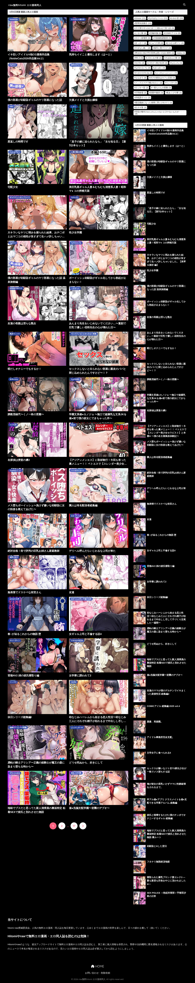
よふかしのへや (77, 728)
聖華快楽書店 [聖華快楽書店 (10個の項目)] (143, 23)
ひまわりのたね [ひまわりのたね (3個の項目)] (143, 73)
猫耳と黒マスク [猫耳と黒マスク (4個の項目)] (162, 48)
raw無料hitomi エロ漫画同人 (27, 5)
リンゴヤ (13, 682)
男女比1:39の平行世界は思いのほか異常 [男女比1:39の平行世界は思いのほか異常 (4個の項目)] (154, 53)
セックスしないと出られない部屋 (83, 334)
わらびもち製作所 (78, 19)
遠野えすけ (14, 557)
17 (74, 826)
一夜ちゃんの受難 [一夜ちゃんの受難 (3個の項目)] (161, 87)
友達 (72, 557)
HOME (97, 967)
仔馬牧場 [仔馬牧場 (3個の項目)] (140, 93)
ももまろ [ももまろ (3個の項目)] (140, 78)
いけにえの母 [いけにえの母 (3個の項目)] (154, 58)
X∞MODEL (75, 379)
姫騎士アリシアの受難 (18, 728)
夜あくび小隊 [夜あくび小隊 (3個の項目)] (174, 93)
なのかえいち (76, 243)
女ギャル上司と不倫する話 (81, 599)
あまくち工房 (76, 516)
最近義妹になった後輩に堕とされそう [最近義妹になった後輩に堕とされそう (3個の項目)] (153, 102)
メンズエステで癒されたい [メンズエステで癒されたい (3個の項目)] (148, 83)
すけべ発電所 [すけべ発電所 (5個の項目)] (142, 38)
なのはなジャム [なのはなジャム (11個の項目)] (158, 18)
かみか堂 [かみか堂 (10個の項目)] (177, 18)
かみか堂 (13, 516)
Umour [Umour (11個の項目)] (140, 18)
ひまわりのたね (77, 640)
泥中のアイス (76, 65)
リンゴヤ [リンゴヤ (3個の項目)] (171, 83)
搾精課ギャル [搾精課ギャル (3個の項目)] (142, 97)
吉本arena (14, 379)
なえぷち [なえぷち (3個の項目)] (176, 63)
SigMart (13, 65)
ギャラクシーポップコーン (20, 197)
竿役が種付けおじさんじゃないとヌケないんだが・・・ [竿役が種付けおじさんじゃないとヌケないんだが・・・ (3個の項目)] (160, 113)
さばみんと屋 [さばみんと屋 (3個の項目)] (172, 58)
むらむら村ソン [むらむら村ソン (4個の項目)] (175, 43)
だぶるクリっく (15, 470)
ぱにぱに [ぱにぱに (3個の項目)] (159, 68)
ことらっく (75, 288)
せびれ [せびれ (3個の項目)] (139, 63)
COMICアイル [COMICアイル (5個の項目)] (172, 33)
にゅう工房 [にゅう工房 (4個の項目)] (156, 43)
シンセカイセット (78, 470)
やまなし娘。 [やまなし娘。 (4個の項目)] (142, 48)
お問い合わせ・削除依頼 (97, 973)
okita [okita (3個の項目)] (181, 53)
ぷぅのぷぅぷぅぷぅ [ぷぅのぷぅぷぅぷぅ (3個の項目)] (166, 73)
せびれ (73, 682)
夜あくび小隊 (76, 773)
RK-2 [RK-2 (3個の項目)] (139, 58)
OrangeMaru (15, 152)
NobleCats (14, 19)
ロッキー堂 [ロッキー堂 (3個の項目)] (141, 87)
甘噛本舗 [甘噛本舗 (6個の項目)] (155, 33)
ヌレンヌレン (15, 640)
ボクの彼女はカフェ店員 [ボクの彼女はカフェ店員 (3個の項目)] (162, 78)
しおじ (73, 107)
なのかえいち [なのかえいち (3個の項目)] (142, 68)
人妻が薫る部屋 (77, 152)
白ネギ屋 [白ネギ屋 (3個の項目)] (140, 107)
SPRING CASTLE (16, 288)
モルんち (74, 197)
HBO (11, 107)
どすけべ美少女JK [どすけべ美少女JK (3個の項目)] (157, 63)
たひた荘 (13, 425)
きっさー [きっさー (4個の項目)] (140, 43)
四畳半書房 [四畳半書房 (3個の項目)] (156, 93)
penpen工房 (14, 599)
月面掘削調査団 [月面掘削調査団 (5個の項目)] (162, 38)
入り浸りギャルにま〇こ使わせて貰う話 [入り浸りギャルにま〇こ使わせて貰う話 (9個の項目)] (154, 28)
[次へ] (82, 825)
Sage (73, 425)
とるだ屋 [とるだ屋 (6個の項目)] (140, 33)
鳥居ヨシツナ (15, 334)
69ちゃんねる (15, 773)
